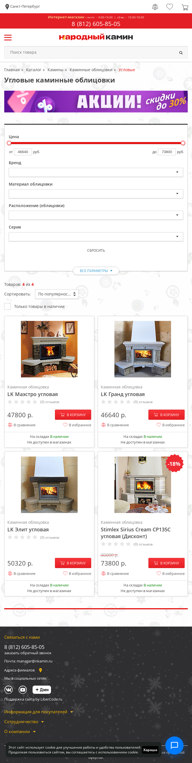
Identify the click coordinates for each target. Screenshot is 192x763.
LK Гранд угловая (143, 390)
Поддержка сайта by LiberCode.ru (33, 699)
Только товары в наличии (34, 306)
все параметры (94, 270)
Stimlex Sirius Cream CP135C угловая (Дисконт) (143, 529)
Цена (14, 136)
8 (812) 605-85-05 (96, 24)
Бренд (15, 162)
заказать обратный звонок (28, 652)
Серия (15, 227)
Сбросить (96, 250)
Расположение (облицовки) (36, 205)
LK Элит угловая (49, 526)
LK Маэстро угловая (49, 390)
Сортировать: (17, 294)
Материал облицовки (30, 184)
